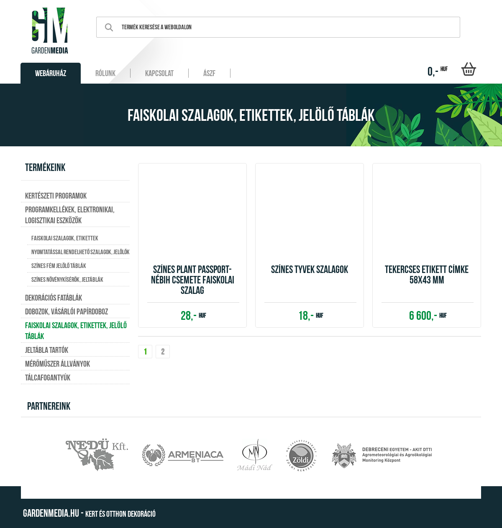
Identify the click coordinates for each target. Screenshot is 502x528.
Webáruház (50, 73)
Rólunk (105, 73)
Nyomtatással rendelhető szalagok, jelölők (80, 251)
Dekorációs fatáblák (53, 297)
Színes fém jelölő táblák (58, 265)
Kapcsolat (159, 73)
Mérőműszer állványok (57, 363)
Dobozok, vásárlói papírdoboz (66, 311)
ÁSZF (209, 73)
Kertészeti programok (56, 195)
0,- (438, 71)
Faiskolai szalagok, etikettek (64, 238)
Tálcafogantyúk (47, 377)
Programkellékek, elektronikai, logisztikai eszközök (70, 215)
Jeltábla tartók (46, 350)
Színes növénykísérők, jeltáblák (67, 279)
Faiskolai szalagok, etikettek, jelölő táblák (76, 331)
